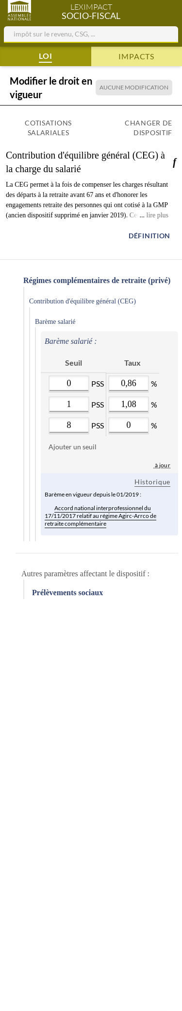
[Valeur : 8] (69, 425)
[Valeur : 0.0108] (128, 404)
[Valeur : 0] (69, 383)
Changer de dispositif (148, 128)
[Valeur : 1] (69, 404)
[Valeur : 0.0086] (128, 383)
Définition (149, 235)
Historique (152, 482)
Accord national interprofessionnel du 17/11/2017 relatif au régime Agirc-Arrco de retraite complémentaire (100, 514)
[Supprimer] (45, 388)
